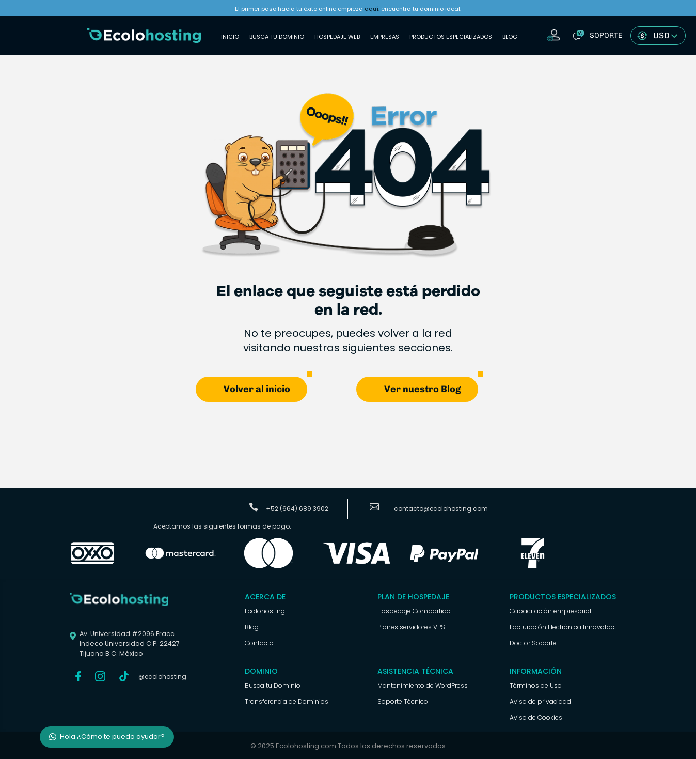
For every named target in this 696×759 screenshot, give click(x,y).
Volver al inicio (257, 388)
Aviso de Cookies (536, 716)
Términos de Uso (536, 684)
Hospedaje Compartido (414, 610)
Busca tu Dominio (276, 37)
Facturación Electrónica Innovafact (563, 626)
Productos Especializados (450, 37)
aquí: (372, 9)
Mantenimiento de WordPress (422, 684)
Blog (509, 37)
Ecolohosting (265, 610)
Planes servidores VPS (411, 626)
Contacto (259, 642)
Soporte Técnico (402, 700)
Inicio (230, 37)
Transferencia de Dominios (286, 700)
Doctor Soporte (533, 642)
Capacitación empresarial (550, 610)
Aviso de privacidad (540, 700)
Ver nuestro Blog (422, 388)
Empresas (384, 37)
